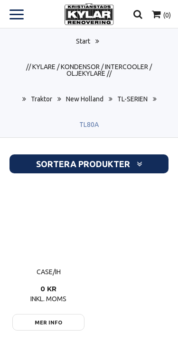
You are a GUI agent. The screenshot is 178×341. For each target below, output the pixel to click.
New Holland (84, 99)
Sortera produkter (89, 164)
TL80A (89, 124)
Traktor (41, 99)
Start (83, 41)
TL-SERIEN (132, 99)
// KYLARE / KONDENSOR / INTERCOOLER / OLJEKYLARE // (89, 70)
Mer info (48, 322)
